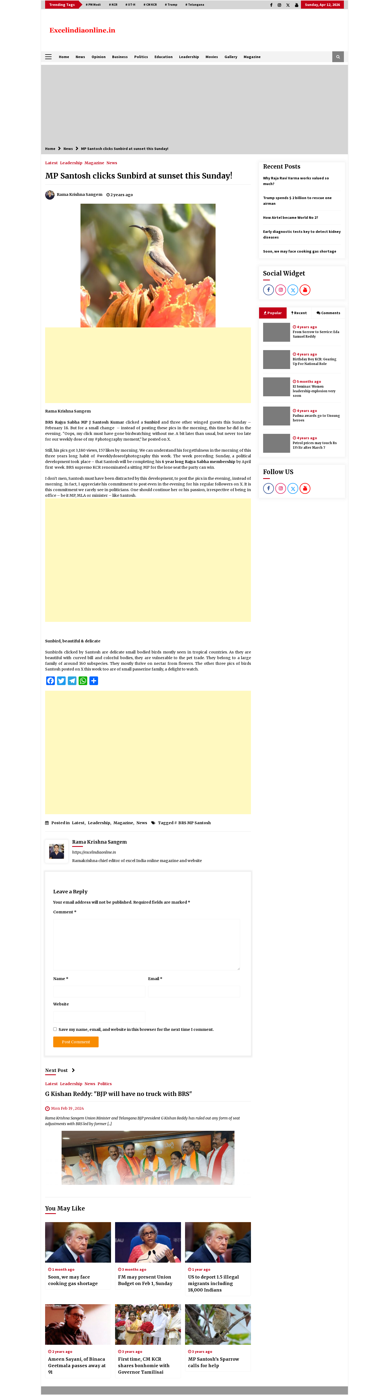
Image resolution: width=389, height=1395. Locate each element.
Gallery (230, 56)
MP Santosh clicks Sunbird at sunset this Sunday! (138, 176)
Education (164, 56)
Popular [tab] (273, 312)
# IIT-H (130, 4)
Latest (51, 162)
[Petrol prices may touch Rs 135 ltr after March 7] (276, 443)
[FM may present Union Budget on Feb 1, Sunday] (148, 1242)
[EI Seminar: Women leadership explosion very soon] (276, 386)
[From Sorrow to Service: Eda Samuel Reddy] (276, 332)
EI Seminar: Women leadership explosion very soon (314, 391)
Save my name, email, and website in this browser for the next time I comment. (136, 1029)
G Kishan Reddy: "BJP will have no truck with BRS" (118, 1094)
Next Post (60, 1070)
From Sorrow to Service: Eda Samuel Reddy (316, 334)
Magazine (252, 56)
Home (64, 56)
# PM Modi (93, 4)
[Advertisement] (194, 102)
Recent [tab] (299, 312)
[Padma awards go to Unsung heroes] (276, 416)
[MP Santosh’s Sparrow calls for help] (218, 1324)
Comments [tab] (328, 312)
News (80, 56)
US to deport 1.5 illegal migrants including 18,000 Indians (213, 1283)
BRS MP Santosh (194, 822)
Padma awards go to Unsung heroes (316, 418)
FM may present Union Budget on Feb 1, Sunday (145, 1280)
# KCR (113, 4)
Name (60, 978)
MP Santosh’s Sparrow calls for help (213, 1362)
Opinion (99, 56)
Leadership (189, 56)
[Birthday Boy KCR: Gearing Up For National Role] (276, 359)
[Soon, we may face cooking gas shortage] (78, 1242)
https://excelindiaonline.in (94, 852)
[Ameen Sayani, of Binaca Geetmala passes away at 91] (78, 1324)
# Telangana (194, 4)
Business (120, 56)
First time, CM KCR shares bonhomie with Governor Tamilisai (144, 1365)
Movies (212, 56)
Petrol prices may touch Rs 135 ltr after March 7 (315, 445)
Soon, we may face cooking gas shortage (73, 1280)
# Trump (171, 4)
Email (155, 978)
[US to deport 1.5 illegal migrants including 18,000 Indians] (218, 1242)
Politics (141, 56)
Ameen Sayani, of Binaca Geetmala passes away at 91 (77, 1365)
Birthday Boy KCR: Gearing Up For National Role (314, 361)
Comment (64, 912)
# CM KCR (150, 4)
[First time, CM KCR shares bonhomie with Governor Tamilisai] (148, 1324)
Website (61, 1004)
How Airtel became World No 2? (290, 217)
